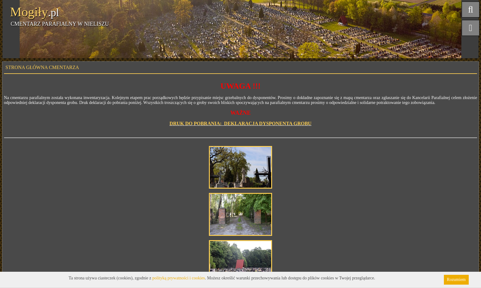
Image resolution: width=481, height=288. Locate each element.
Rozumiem (456, 279)
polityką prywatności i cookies (178, 278)
